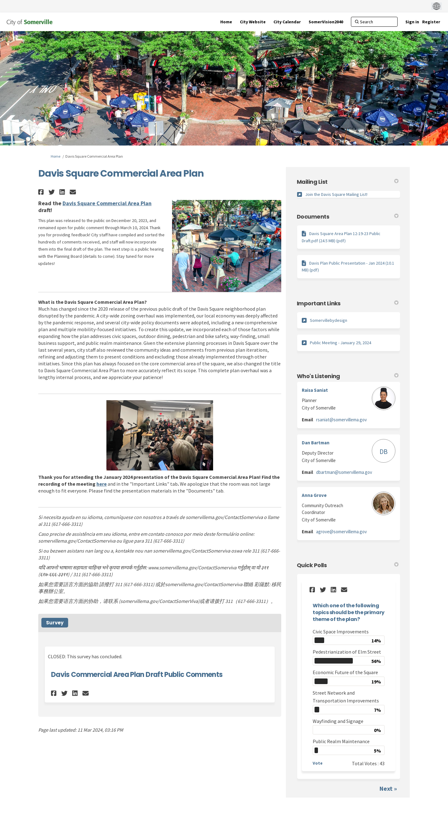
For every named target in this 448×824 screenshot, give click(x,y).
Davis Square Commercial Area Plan (107, 203)
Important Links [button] (348, 303)
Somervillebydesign (328, 320)
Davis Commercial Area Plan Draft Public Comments (136, 674)
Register (431, 22)
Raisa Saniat (315, 390)
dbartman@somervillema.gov (344, 472)
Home (55, 156)
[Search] (374, 22)
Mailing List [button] (348, 182)
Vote (318, 763)
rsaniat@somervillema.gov (341, 420)
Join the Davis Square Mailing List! (336, 194)
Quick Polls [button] (348, 565)
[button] (41, 192)
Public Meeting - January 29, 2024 (340, 342)
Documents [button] (348, 216)
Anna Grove (314, 495)
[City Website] (252, 21)
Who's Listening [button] (348, 376)
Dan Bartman (315, 443)
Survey (54, 622)
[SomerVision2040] (326, 21)
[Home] (226, 21)
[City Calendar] (287, 21)
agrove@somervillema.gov (341, 532)
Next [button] (386, 788)
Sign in (412, 22)
